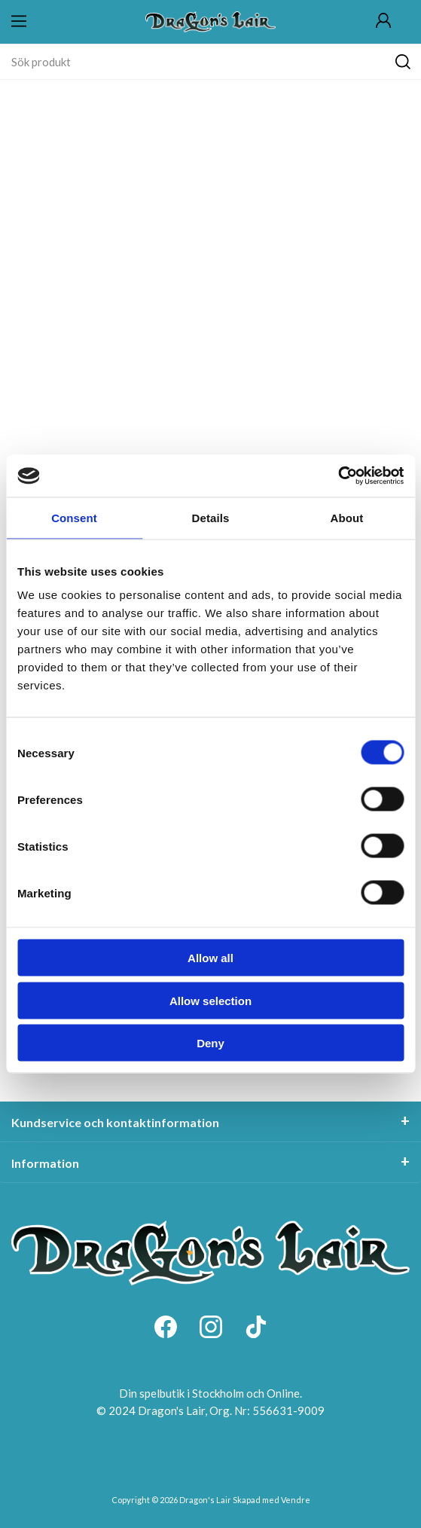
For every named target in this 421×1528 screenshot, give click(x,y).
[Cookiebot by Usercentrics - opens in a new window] (338, 476)
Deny (210, 1043)
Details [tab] (211, 517)
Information (45, 1163)
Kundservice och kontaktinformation (115, 1122)
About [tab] (347, 517)
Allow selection (210, 1000)
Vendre (295, 1500)
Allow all (210, 958)
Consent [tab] (74, 517)
